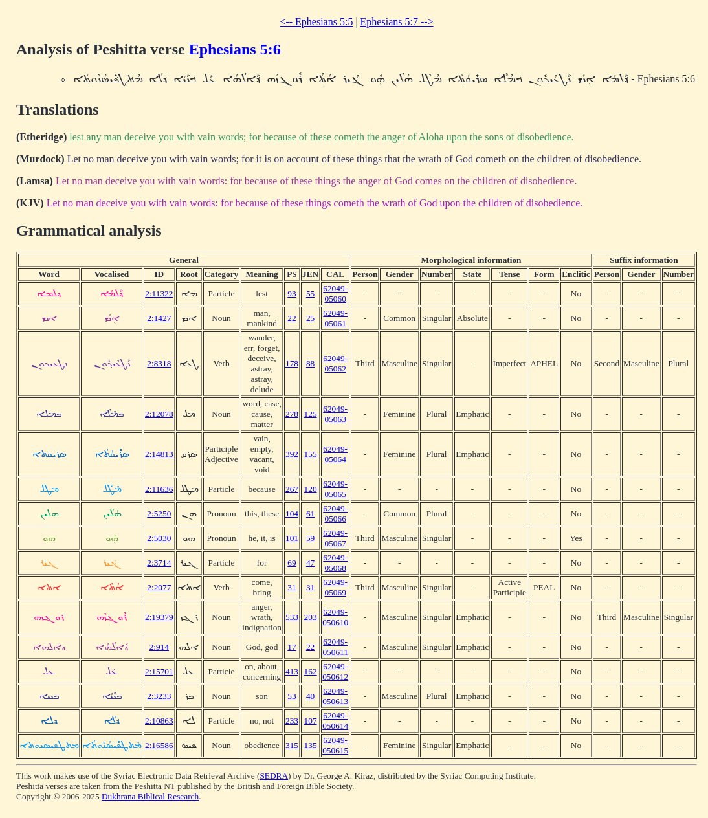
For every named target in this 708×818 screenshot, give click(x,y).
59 (310, 538)
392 (291, 454)
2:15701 (159, 671)
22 (291, 318)
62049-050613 (335, 696)
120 (310, 489)
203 (310, 617)
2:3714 (159, 563)
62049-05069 (335, 587)
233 (291, 720)
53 (291, 696)
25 (310, 318)
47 (310, 563)
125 (310, 414)
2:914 (159, 647)
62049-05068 (335, 563)
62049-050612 (335, 671)
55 (310, 293)
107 (310, 720)
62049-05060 (335, 293)
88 (310, 363)
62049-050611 (335, 647)
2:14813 (159, 454)
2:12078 (159, 414)
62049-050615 (335, 745)
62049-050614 (335, 721)
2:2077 (159, 587)
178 (291, 363)
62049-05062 (335, 363)
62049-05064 (335, 454)
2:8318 (159, 363)
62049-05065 (335, 489)
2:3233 (159, 696)
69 (291, 563)
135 (310, 745)
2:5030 (159, 538)
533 (291, 617)
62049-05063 (335, 414)
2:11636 (159, 489)
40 (310, 696)
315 (291, 745)
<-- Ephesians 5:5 (316, 21)
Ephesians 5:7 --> (397, 21)
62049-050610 (335, 617)
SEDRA (274, 775)
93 (291, 293)
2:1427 (159, 318)
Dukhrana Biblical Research (150, 796)
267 (291, 489)
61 (310, 513)
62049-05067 (335, 538)
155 (310, 454)
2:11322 (159, 293)
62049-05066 (335, 513)
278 (291, 414)
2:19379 (159, 617)
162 (310, 671)
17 (291, 647)
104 (291, 513)
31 (291, 587)
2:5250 (159, 513)
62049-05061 (335, 318)
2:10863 (159, 720)
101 (291, 538)
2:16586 (159, 745)
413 (291, 671)
